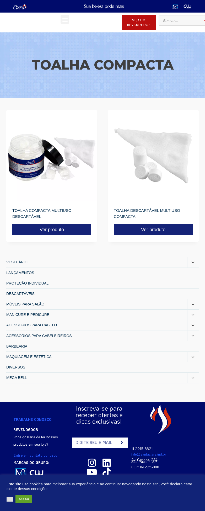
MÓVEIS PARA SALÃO (25, 304)
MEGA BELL (16, 378)
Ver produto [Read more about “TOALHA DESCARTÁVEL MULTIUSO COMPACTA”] (153, 229)
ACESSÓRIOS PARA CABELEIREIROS (39, 336)
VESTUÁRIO (17, 262)
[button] (65, 19)
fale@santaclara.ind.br (148, 454)
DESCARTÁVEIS (20, 294)
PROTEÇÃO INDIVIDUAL (27, 283)
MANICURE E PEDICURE (27, 315)
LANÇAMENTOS (20, 273)
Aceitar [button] (24, 499)
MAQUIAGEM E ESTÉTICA (29, 357)
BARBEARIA (16, 346)
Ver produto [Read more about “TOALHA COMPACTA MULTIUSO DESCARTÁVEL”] (52, 229)
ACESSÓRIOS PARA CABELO (31, 325)
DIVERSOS (15, 367)
